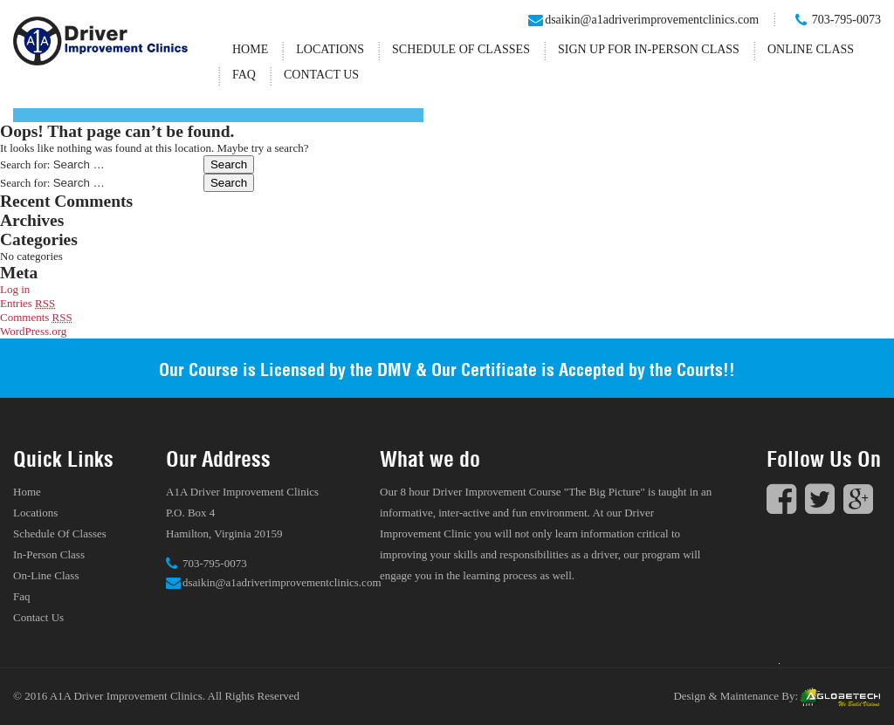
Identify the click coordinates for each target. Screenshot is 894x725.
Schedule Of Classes (461, 49)
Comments (36, 317)
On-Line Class (46, 575)
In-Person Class (49, 554)
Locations (330, 49)
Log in (15, 289)
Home (250, 49)
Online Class (810, 49)
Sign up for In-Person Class (648, 49)
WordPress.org (33, 331)
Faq (244, 74)
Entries (27, 303)
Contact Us (321, 74)
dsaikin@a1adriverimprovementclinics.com (652, 19)
